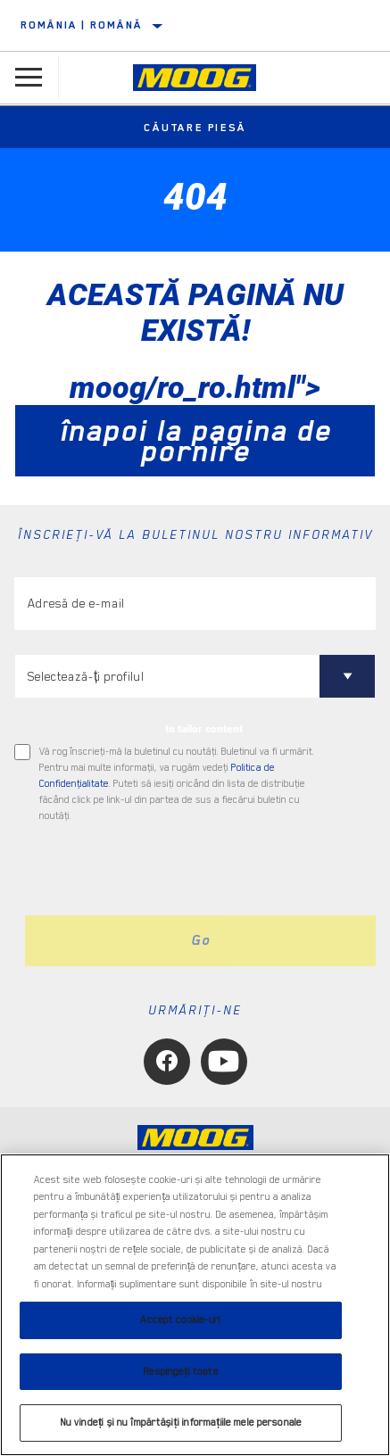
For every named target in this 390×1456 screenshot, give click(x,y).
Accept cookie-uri (180, 1320)
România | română (81, 25)
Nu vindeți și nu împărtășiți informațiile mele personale (181, 1422)
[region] (195, 1305)
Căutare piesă (194, 127)
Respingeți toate (180, 1371)
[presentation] (163, 870)
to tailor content (204, 729)
